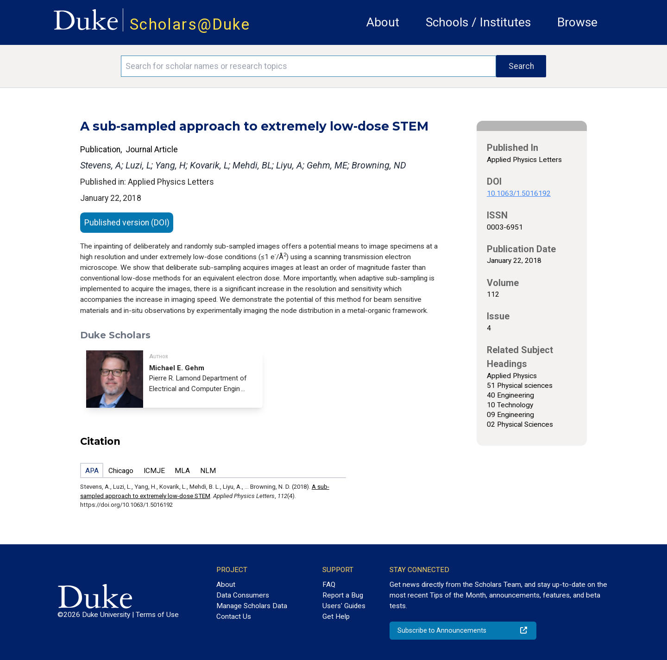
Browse (577, 22)
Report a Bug (342, 595)
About (382, 22)
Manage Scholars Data (251, 606)
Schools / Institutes (478, 22)
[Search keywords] (308, 66)
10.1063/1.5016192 (519, 193)
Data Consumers (242, 595)
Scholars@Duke (190, 24)
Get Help (336, 616)
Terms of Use (157, 614)
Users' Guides (343, 606)
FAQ (328, 584)
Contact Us (233, 616)
